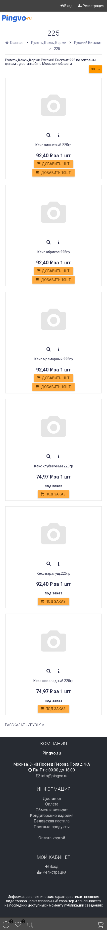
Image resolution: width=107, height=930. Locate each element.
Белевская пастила (52, 821)
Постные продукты (52, 826)
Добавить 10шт (53, 173)
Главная (14, 43)
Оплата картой (51, 838)
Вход (67, 6)
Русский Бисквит (88, 43)
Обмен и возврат (52, 810)
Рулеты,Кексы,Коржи (48, 43)
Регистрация (91, 6)
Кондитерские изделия (51, 815)
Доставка (52, 798)
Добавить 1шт (53, 164)
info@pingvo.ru (54, 775)
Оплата (51, 804)
